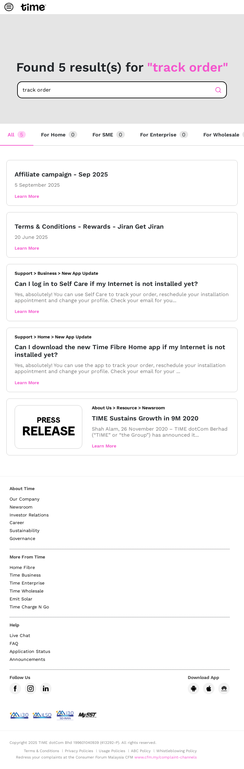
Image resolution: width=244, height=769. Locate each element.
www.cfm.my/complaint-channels (165, 757)
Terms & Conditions (41, 751)
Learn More (27, 196)
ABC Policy (141, 751)
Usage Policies (112, 751)
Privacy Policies (79, 751)
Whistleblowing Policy (176, 751)
